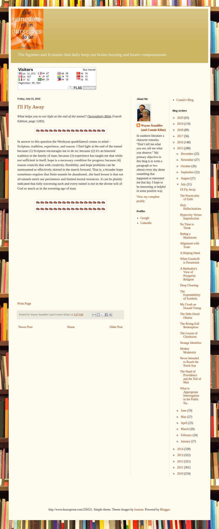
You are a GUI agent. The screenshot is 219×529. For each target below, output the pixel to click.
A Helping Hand (190, 253)
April (184, 423)
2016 (180, 142)
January (186, 441)
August (185, 178)
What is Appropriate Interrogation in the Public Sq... (189, 396)
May (184, 417)
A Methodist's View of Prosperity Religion (188, 274)
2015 (180, 148)
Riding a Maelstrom (188, 235)
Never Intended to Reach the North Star (189, 362)
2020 (180, 117)
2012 (180, 461)
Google (145, 218)
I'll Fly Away (30, 107)
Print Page (24, 303)
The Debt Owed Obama (189, 315)
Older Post (116, 327)
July (184, 184)
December (187, 153)
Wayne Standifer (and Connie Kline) (153, 128)
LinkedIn (146, 223)
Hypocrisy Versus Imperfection (190, 216)
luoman (138, 509)
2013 (180, 455)
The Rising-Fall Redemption (189, 325)
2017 (180, 136)
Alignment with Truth (189, 245)
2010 (180, 473)
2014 (180, 449)
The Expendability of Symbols (190, 295)
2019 (180, 123)
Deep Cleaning (189, 285)
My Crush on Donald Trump (190, 306)
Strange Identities (190, 342)
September (187, 172)
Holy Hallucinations (190, 207)
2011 (180, 467)
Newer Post (25, 327)
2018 (180, 130)
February (187, 435)
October (186, 166)
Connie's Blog (184, 100)
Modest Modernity (188, 350)
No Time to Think (187, 226)
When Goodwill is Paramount (189, 260)
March (185, 429)
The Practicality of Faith (189, 197)
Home (71, 327)
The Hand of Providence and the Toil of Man (190, 377)
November (187, 160)
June (184, 410)
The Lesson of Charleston (188, 335)
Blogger (165, 509)
